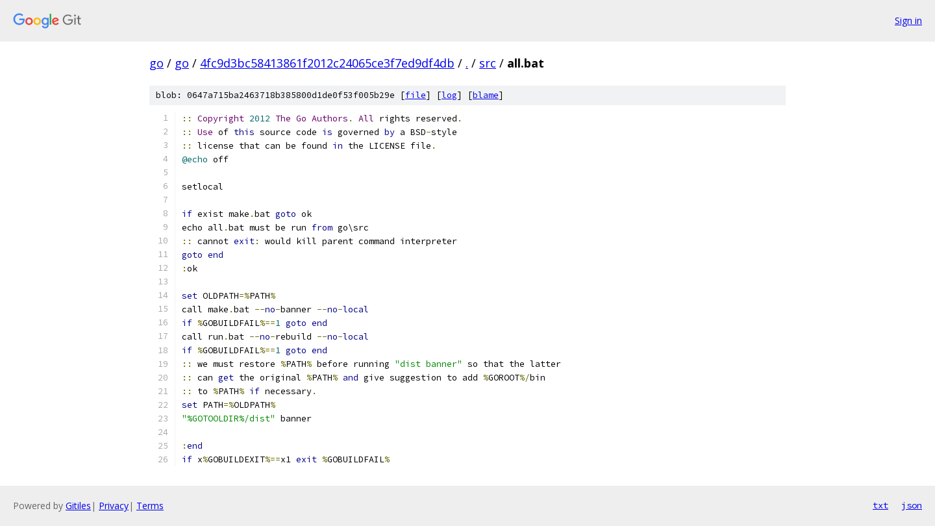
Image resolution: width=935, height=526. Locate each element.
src (487, 63)
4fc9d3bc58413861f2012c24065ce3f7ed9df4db (327, 63)
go (156, 63)
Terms (150, 505)
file (415, 95)
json (911, 505)
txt (880, 505)
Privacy (114, 505)
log (449, 95)
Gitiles (78, 505)
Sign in (908, 20)
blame (486, 95)
